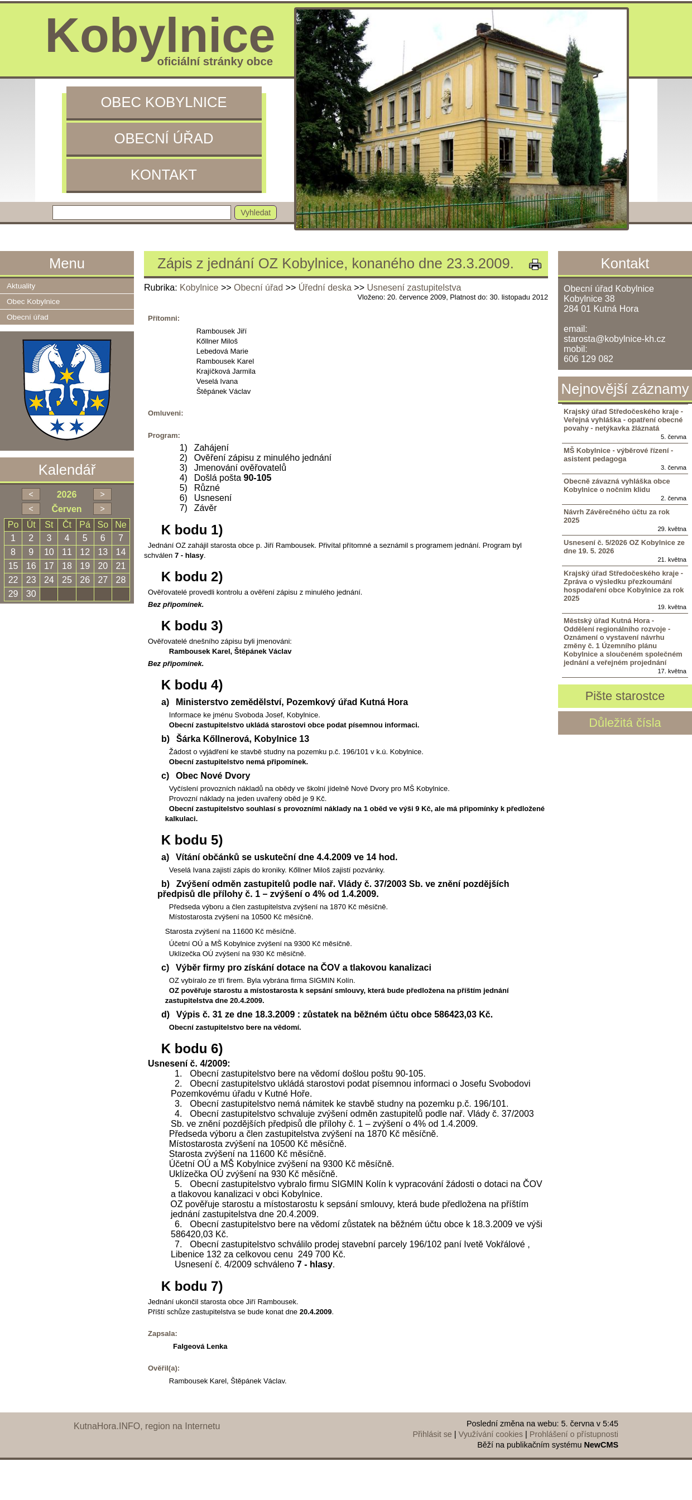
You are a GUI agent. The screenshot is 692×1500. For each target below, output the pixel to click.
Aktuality (21, 286)
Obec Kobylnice (163, 102)
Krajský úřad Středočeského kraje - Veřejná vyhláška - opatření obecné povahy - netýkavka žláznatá (623, 419)
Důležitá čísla (625, 723)
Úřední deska (325, 287)
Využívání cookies (491, 1434)
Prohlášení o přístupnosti (574, 1434)
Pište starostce (625, 696)
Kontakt (164, 174)
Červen (66, 509)
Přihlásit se (431, 1434)
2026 (67, 494)
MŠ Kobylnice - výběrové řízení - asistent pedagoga (618, 454)
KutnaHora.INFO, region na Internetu (147, 1426)
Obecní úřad (164, 138)
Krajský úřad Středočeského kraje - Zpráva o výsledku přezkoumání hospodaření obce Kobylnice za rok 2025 (624, 585)
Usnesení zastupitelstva (414, 287)
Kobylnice (199, 287)
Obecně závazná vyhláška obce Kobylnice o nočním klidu (617, 485)
